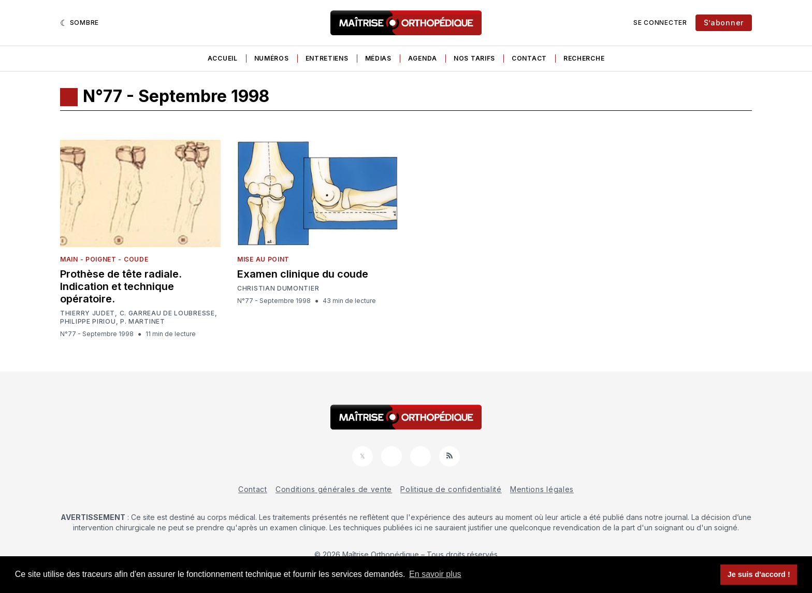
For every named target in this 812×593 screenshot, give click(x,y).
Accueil (223, 58)
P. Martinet (142, 321)
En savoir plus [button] (435, 574)
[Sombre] (79, 23)
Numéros (271, 58)
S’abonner (724, 22)
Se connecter (660, 22)
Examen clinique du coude (302, 274)
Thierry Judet (87, 313)
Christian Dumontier (278, 288)
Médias (378, 58)
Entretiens (327, 58)
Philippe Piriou (88, 321)
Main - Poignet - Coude (104, 259)
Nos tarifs (474, 58)
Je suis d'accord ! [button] (759, 574)
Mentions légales (542, 489)
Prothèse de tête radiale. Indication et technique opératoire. (121, 286)
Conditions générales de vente (334, 489)
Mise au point (263, 259)
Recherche (583, 58)
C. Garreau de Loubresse (167, 313)
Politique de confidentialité (451, 489)
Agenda (422, 58)
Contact (529, 58)
